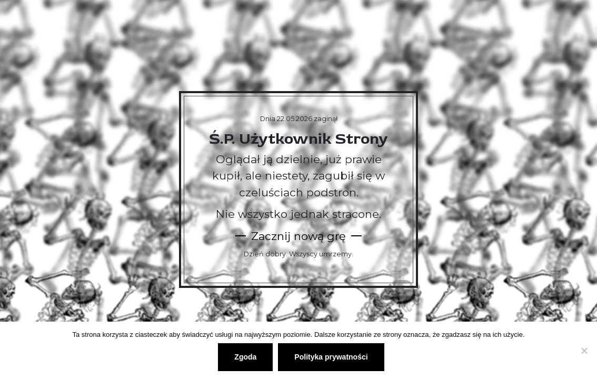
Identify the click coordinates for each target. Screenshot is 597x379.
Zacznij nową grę (298, 236)
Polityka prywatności (330, 357)
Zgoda (245, 357)
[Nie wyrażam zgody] (584, 350)
